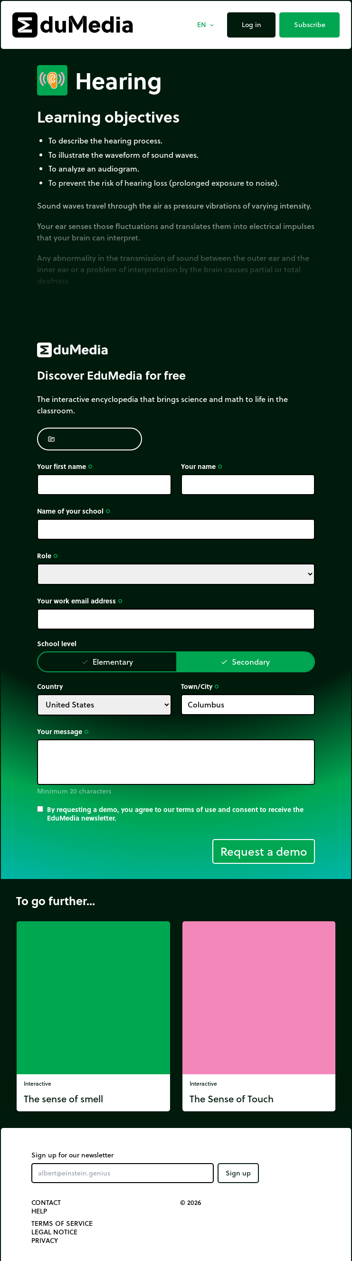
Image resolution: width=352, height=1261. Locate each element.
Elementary (107, 661)
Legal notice (54, 1232)
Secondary (245, 661)
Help (39, 1211)
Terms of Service (62, 1223)
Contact (46, 1202)
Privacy (44, 1240)
